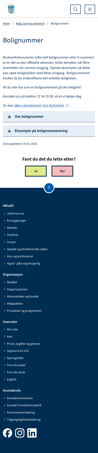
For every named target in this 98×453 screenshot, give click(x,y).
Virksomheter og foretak (21, 296)
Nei (62, 171)
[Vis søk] (75, 9)
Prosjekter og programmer (22, 311)
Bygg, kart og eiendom (30, 23)
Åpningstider (13, 358)
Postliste (10, 235)
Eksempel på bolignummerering (41, 131)
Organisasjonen (15, 289)
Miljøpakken (13, 303)
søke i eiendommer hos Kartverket (39, 105)
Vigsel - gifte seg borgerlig (21, 263)
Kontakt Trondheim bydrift (22, 405)
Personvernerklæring (19, 412)
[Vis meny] (90, 9)
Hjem (6, 23)
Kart (7, 336)
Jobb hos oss (13, 213)
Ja (36, 171)
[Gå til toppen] (49, 187)
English (9, 379)
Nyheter (10, 228)
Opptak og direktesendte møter (25, 249)
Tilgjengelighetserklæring (21, 419)
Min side (10, 329)
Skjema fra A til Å (16, 351)
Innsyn (9, 242)
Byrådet (10, 282)
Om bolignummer (29, 117)
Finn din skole (14, 372)
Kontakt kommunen (18, 398)
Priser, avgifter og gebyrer (21, 344)
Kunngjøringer (14, 220)
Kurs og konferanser (18, 256)
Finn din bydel (14, 365)
